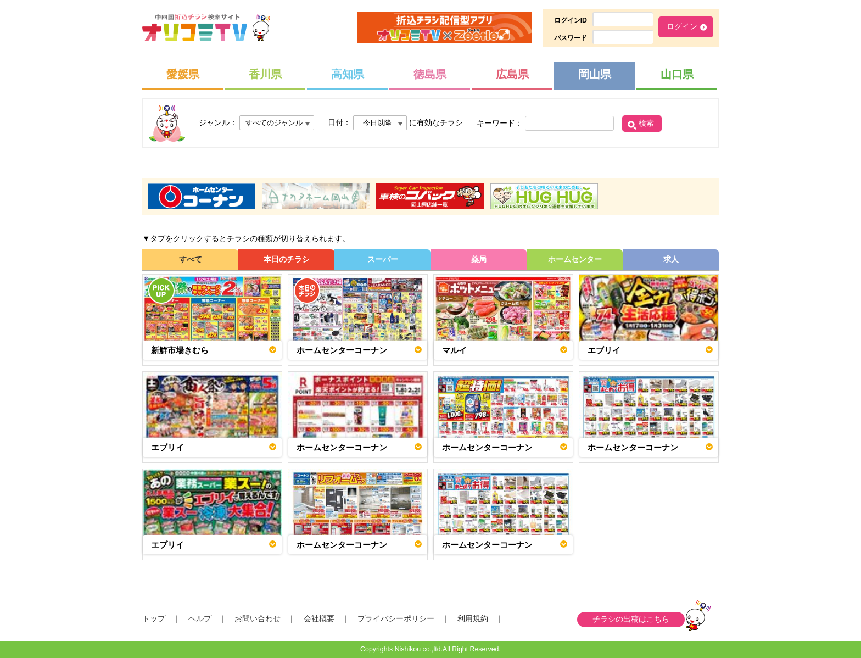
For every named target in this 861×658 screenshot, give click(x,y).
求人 (671, 259)
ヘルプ (199, 618)
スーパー (382, 259)
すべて (190, 259)
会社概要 (319, 618)
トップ (153, 618)
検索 (646, 123)
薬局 (479, 259)
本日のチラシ (287, 259)
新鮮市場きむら (180, 350)
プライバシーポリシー (395, 618)
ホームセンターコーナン (342, 350)
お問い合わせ (257, 618)
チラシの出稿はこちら (630, 619)
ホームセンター (575, 259)
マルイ (454, 350)
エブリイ (604, 350)
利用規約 (472, 618)
